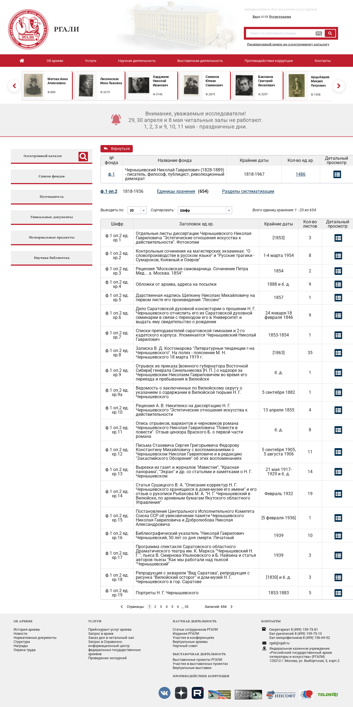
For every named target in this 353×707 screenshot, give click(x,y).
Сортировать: (162, 210)
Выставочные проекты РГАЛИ (197, 660)
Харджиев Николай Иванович (161, 81)
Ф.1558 (315, 94)
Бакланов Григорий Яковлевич (266, 81)
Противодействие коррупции (269, 61)
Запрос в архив (100, 633)
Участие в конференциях (193, 638)
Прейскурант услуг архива (109, 629)
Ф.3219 (105, 92)
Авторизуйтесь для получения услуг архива (280, 9)
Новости (20, 633)
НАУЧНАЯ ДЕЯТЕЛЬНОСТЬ (194, 621)
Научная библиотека (52, 258)
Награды (21, 646)
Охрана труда (25, 650)
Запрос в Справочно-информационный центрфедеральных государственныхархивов (114, 648)
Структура (22, 642)
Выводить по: (112, 210)
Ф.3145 (157, 94)
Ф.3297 (263, 94)
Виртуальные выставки (192, 668)
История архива (27, 629)
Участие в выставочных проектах (200, 664)
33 (186, 607)
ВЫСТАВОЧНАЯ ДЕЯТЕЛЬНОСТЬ (199, 654)
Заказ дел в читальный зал (111, 638)
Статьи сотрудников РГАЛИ (195, 629)
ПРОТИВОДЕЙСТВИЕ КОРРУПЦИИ (201, 676)
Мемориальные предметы (51, 237)
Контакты (323, 61)
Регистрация (280, 16)
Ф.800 (51, 92)
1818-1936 (133, 191)
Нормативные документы (35, 638)
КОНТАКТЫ (271, 621)
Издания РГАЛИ (186, 633)
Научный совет (185, 646)
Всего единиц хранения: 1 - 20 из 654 (284, 210)
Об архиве (55, 61)
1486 (300, 174)
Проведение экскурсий (107, 658)
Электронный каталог (42, 156)
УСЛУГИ (95, 621)
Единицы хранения (176, 191)
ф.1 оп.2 (108, 191)
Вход (256, 16)
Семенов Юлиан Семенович (214, 81)
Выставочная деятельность (200, 61)
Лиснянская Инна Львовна (111, 81)
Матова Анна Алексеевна (58, 81)
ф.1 (111, 174)
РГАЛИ (66, 29)
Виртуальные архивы (190, 642)
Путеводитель (52, 197)
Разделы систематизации (248, 191)
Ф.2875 (210, 94)
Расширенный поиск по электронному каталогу (288, 44)
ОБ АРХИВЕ (23, 621)
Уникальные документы (51, 217)
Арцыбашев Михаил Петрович (320, 81)
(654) (203, 191)
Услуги (90, 61)
